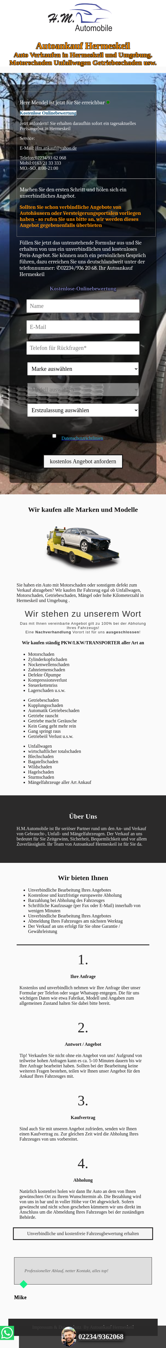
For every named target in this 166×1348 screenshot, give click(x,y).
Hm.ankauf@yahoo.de (56, 148)
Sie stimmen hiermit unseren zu (87, 436)
